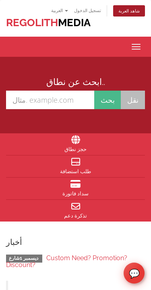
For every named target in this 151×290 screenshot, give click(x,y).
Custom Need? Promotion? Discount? (66, 261)
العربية (59, 10)
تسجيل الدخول (87, 10)
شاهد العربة (129, 11)
